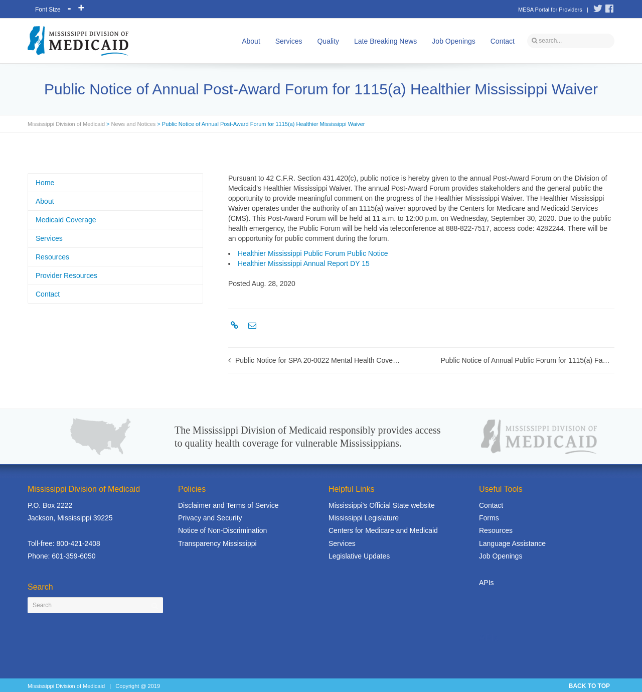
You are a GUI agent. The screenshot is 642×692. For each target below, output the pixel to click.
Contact (503, 41)
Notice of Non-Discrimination (222, 530)
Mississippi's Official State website (382, 505)
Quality (328, 41)
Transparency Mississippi (217, 543)
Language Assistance (512, 543)
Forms (489, 518)
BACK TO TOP (589, 685)
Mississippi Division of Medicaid (66, 124)
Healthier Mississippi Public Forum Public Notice (313, 253)
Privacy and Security (210, 518)
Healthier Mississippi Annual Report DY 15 (304, 263)
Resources (52, 257)
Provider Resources (66, 275)
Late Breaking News (385, 41)
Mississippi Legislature (364, 518)
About (251, 41)
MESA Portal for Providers (550, 10)
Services (288, 41)
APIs (486, 583)
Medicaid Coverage (66, 220)
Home (45, 183)
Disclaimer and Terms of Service (228, 505)
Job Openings (453, 41)
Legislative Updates (359, 556)
